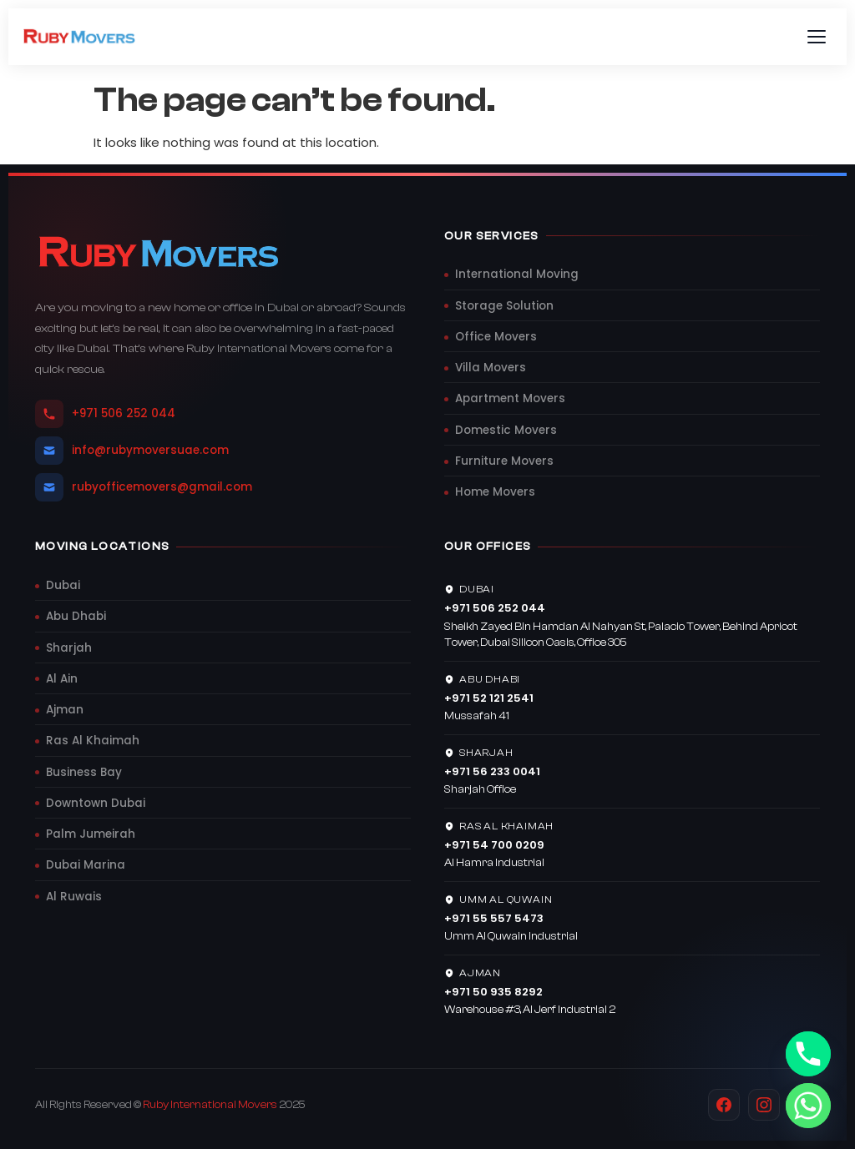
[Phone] (808, 1053)
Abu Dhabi (76, 616)
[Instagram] (764, 1105)
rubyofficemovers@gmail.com (143, 487)
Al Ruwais (74, 897)
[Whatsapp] (808, 1105)
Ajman (64, 710)
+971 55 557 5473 (494, 918)
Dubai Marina (85, 865)
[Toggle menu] (816, 36)
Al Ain (62, 679)
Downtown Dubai (95, 803)
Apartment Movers (510, 398)
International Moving (517, 274)
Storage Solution (504, 306)
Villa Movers (490, 367)
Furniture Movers (504, 461)
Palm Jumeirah (90, 834)
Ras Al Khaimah (92, 740)
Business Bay (84, 772)
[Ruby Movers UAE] (80, 37)
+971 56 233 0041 (492, 771)
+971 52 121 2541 (489, 698)
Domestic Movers (506, 430)
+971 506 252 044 (105, 414)
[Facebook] (724, 1105)
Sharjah (69, 648)
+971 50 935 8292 (493, 992)
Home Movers (495, 492)
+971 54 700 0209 (494, 845)
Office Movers (496, 337)
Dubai (63, 585)
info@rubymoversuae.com (132, 450)
